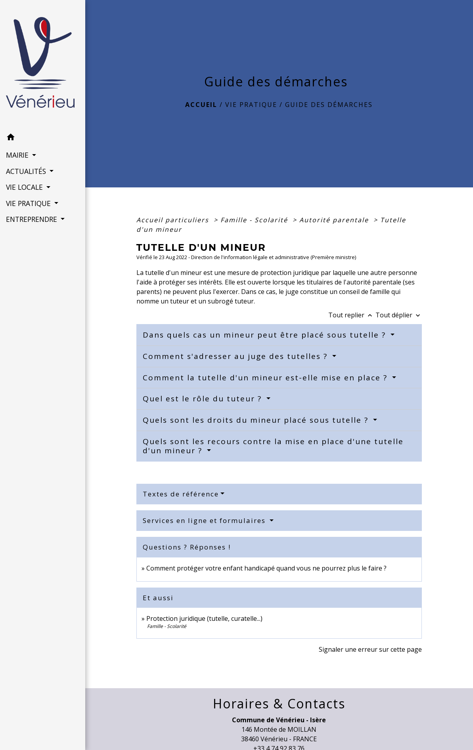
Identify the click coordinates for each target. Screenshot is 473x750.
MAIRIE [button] (18, 155)
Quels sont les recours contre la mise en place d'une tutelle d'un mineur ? (273, 446)
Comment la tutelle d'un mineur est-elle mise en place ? (266, 377)
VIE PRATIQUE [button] (29, 203)
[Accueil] (42, 65)
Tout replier (351, 315)
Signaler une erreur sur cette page (370, 649)
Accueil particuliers (173, 220)
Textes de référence (181, 493)
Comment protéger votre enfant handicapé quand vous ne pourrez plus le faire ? (266, 568)
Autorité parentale (335, 220)
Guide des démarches (329, 104)
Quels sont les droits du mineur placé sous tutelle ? (257, 420)
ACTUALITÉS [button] (27, 171)
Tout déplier (398, 315)
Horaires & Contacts (279, 703)
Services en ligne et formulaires (205, 520)
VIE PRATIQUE (251, 104)
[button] (42, 138)
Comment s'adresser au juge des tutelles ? (236, 356)
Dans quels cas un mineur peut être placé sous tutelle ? (266, 335)
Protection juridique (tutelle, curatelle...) (204, 618)
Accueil (201, 104)
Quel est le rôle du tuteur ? (203, 398)
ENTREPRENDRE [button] (32, 219)
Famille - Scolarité (255, 220)
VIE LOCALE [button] (25, 187)
